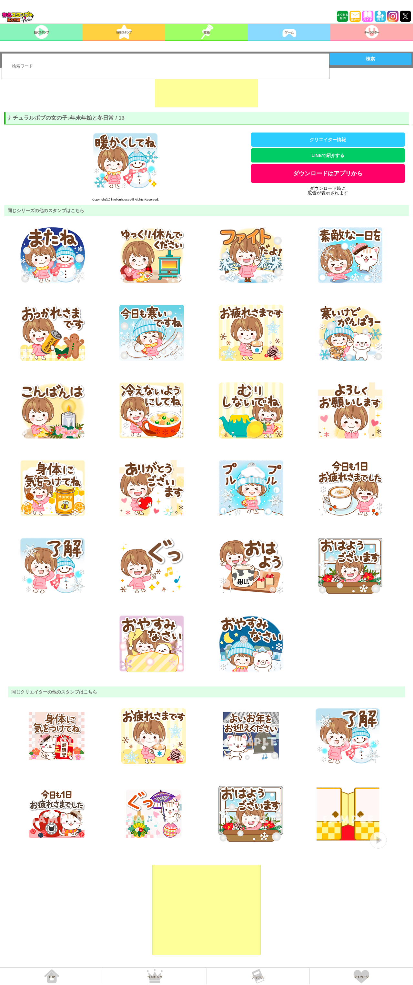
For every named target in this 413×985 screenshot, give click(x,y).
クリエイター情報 (328, 139)
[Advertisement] (206, 91)
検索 (370, 58)
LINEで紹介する (327, 155)
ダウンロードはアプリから (328, 173)
